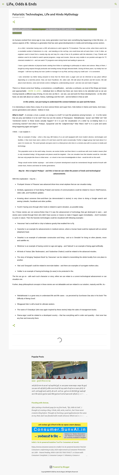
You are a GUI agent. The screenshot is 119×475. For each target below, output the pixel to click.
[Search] (39, 4)
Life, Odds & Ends (22, 4)
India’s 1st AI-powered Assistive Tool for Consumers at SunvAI (55, 442)
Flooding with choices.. (40, 403)
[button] (13, 22)
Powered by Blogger (59, 467)
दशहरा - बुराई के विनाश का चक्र (41, 381)
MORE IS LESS (34, 91)
